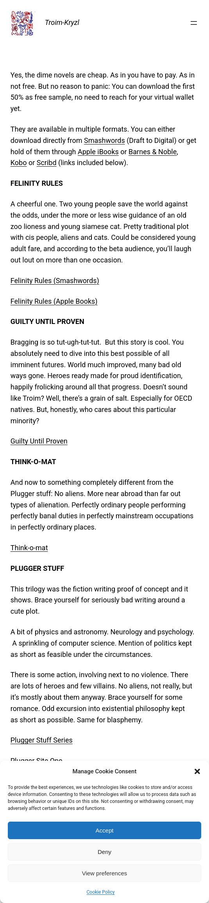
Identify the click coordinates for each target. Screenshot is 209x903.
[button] (197, 771)
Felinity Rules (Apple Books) (54, 301)
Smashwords (104, 140)
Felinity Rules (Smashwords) (55, 280)
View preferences (104, 873)
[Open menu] (193, 23)
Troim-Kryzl (62, 22)
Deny (104, 851)
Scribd (47, 162)
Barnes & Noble (153, 152)
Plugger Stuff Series (42, 740)
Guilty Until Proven (39, 441)
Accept (105, 830)
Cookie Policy (101, 892)
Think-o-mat (29, 548)
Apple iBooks (98, 152)
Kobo (19, 162)
